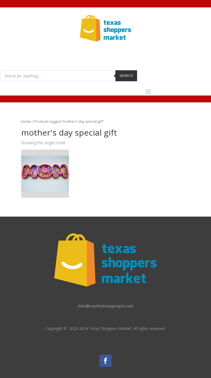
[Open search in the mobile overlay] (68, 75)
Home (26, 121)
